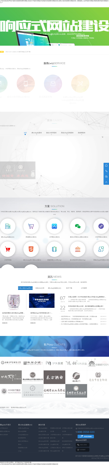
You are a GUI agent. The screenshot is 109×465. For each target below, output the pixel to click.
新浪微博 (82, 449)
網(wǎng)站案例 (37, 133)
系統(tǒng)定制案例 (67, 133)
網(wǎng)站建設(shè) (54, 288)
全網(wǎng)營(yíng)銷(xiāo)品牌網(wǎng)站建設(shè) (23, 431)
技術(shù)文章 (40, 288)
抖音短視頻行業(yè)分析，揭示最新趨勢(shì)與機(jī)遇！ (86, 306)
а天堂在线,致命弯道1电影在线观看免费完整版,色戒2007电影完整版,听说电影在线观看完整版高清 (29, 464)
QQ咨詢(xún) (86, 437)
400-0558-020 (102, 4)
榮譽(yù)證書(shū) (5, 431)
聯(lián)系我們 (4, 434)
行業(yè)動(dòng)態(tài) (25, 288)
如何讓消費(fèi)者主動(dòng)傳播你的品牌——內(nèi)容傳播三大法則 (24, 313)
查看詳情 (4, 323)
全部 (25, 133)
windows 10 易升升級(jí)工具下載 (21, 51)
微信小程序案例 (51, 133)
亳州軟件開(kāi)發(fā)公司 (18, 407)
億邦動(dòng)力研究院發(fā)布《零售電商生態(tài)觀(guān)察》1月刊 (52, 313)
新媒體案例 (81, 133)
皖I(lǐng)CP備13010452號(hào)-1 (100, 458)
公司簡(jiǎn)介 (4, 428)
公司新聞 (84, 288)
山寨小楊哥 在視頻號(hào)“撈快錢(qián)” (72, 321)
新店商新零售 (22, 438)
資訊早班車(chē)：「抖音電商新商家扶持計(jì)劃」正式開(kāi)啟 (79, 316)
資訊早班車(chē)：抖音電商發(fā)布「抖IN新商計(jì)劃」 (77, 319)
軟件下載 (69, 288)
